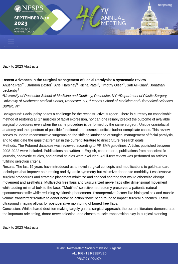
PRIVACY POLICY (89, 258)
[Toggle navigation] (11, 42)
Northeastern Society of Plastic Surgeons (94, 248)
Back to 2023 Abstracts (20, 66)
